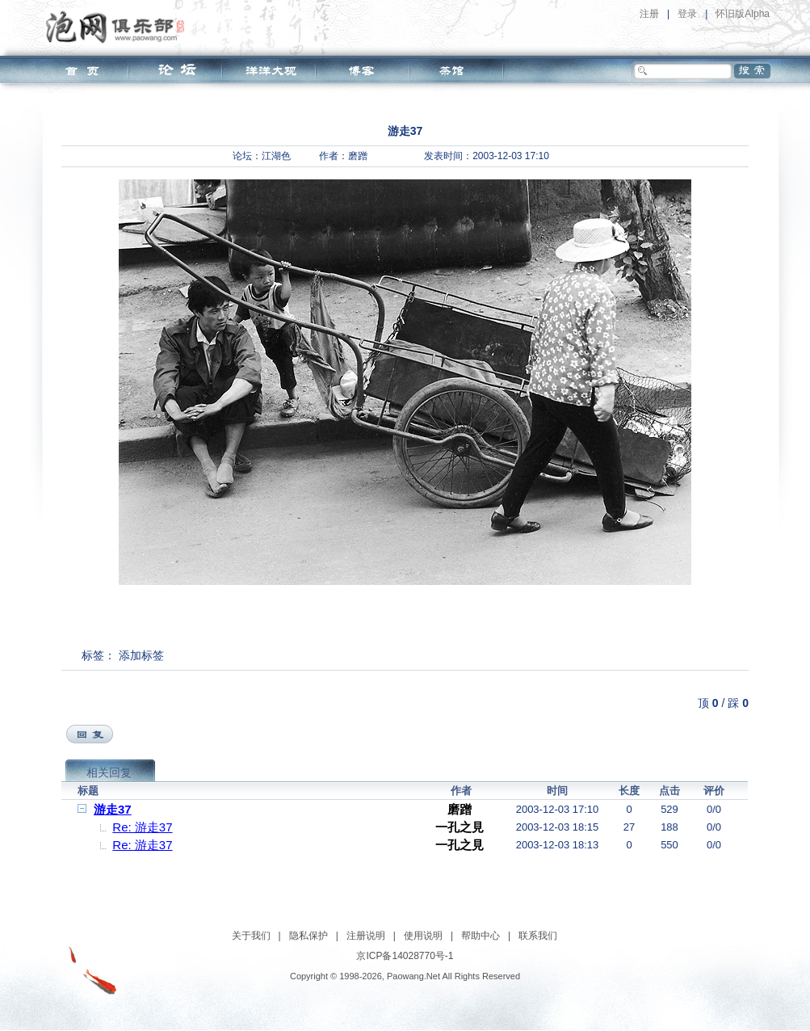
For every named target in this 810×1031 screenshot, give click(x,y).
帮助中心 (480, 935)
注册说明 (365, 935)
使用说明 (423, 935)
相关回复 (109, 772)
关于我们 (251, 935)
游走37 (113, 809)
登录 (687, 13)
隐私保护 (308, 935)
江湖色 (276, 156)
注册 (649, 13)
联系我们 (537, 935)
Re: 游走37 (142, 827)
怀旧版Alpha (743, 13)
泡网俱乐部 (119, 26)
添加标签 (141, 655)
